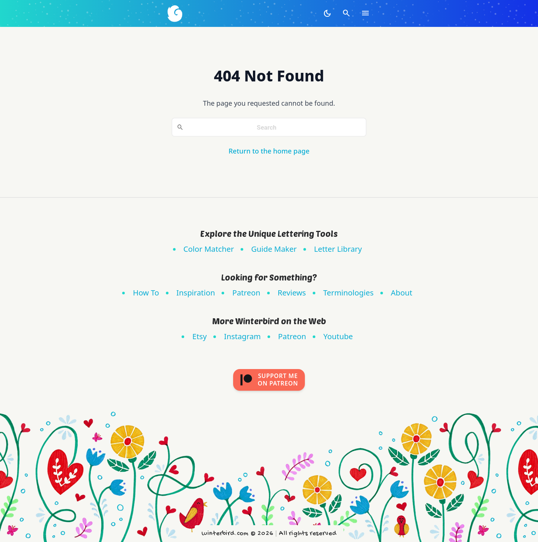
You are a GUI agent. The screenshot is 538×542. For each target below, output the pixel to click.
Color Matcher (208, 249)
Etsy (199, 336)
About (401, 292)
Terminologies (348, 292)
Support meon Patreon (269, 379)
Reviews (292, 292)
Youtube (338, 336)
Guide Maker (274, 249)
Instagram (242, 336)
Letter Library (338, 249)
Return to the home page (269, 150)
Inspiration (195, 292)
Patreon (246, 292)
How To (146, 292)
